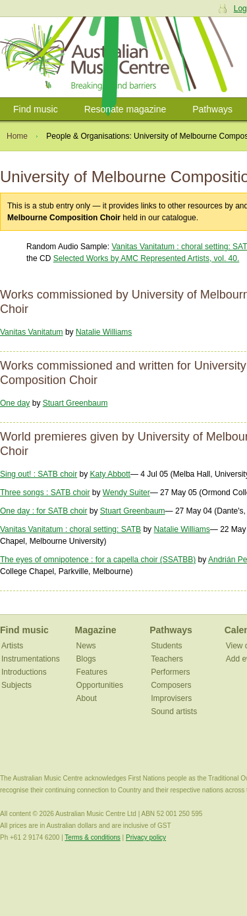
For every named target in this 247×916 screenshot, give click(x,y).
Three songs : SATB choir (45, 492)
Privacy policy (146, 837)
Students (166, 645)
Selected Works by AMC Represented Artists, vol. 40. (146, 258)
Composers (171, 685)
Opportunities (99, 685)
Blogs (86, 658)
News (86, 645)
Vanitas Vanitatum (31, 332)
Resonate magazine (125, 109)
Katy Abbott (110, 474)
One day (15, 403)
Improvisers (171, 698)
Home (17, 136)
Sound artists (174, 711)
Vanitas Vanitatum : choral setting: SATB (70, 529)
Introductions (24, 672)
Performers (170, 672)
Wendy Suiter (126, 492)
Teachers (167, 658)
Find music (35, 109)
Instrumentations (30, 658)
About (86, 698)
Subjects (16, 685)
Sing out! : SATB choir (38, 474)
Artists (12, 645)
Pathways (212, 109)
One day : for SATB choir (44, 511)
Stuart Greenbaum (75, 403)
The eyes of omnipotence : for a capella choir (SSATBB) (98, 559)
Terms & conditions (92, 837)
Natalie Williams (104, 332)
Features (91, 672)
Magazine (96, 630)
